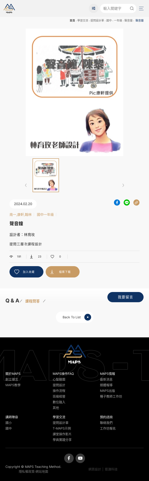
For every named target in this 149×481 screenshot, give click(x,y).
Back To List (77, 317)
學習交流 (82, 20)
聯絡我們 (106, 423)
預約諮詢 (106, 417)
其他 (56, 408)
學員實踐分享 (62, 440)
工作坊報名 (108, 428)
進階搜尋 (93, 8)
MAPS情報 (107, 373)
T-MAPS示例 (62, 428)
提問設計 (59, 385)
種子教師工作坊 (111, 396)
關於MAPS (13, 373)
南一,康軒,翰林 (20, 214)
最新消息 (106, 379)
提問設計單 (97, 20)
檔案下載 (65, 272)
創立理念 (11, 379)
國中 (109, 20)
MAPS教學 (13, 385)
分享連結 (136, 202)
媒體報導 (106, 385)
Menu (141, 8)
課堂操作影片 (62, 434)
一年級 (118, 20)
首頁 (72, 20)
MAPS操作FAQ (63, 373)
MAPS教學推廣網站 (9, 8)
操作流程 (59, 391)
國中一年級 (45, 214)
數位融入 (59, 402)
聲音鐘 (128, 20)
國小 (8, 423)
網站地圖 (41, 471)
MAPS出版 (107, 391)
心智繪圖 (59, 379)
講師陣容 (11, 417)
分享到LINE (127, 202)
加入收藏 (29, 272)
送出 (131, 8)
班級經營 (59, 396)
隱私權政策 (27, 471)
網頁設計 (94, 469)
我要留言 (125, 297)
